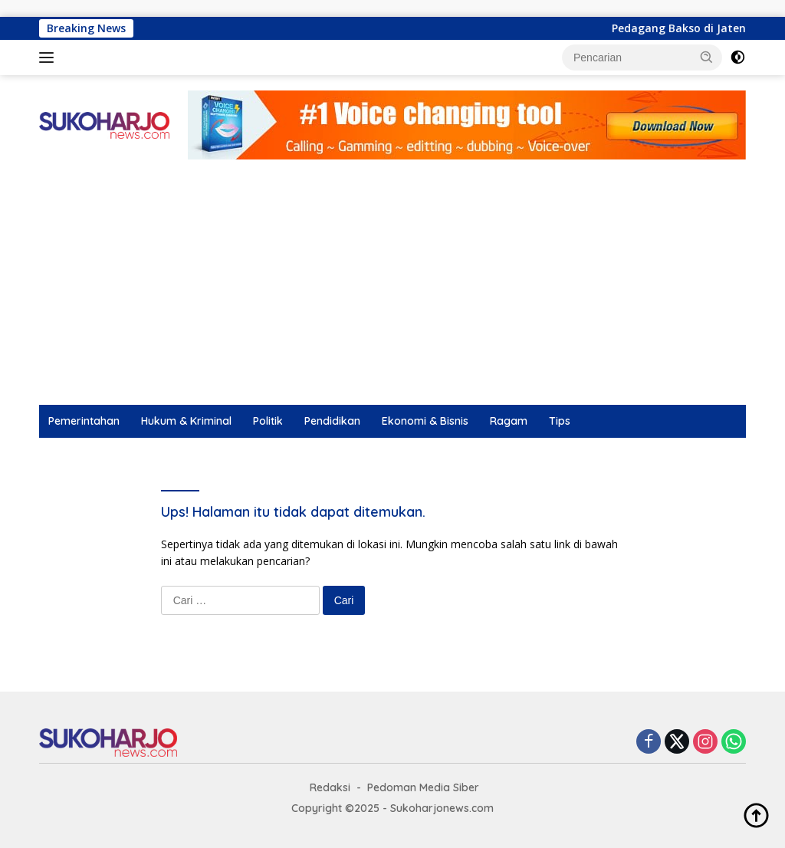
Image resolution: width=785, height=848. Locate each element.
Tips (559, 421)
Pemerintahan (84, 421)
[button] (706, 56)
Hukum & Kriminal (186, 421)
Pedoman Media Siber (423, 787)
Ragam (508, 421)
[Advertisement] (392, 289)
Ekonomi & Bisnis (425, 421)
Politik (268, 421)
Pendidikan (332, 421)
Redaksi (330, 787)
